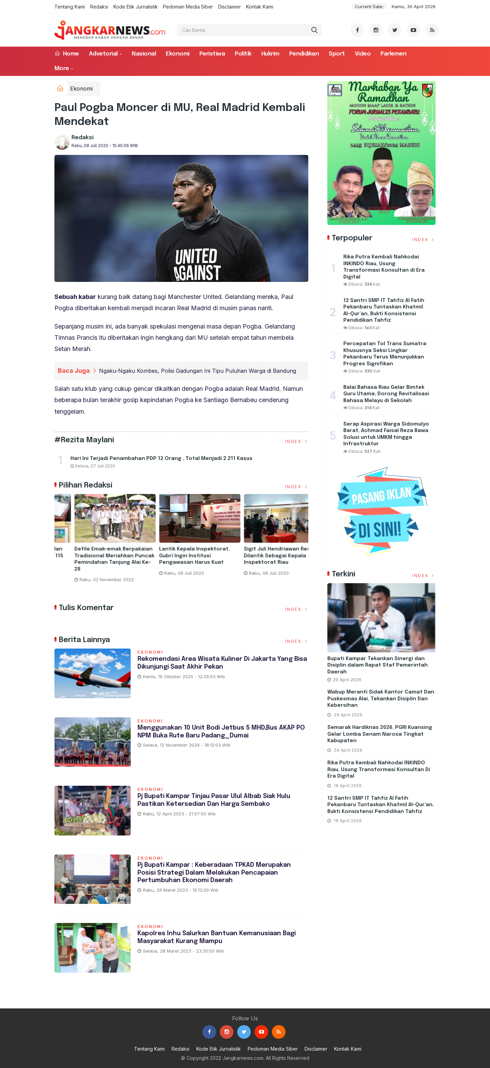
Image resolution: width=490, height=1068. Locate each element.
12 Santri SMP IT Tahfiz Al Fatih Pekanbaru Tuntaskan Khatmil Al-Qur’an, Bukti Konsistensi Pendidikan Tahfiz (380, 805)
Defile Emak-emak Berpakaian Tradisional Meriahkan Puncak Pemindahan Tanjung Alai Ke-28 (266, 559)
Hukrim (270, 54)
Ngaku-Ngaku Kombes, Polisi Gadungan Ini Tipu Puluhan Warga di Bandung (197, 370)
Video (363, 54)
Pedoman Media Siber (188, 7)
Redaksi (99, 7)
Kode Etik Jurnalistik (135, 7)
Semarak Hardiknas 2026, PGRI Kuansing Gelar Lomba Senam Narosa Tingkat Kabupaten (379, 734)
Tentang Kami (69, 7)
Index (297, 441)
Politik (243, 54)
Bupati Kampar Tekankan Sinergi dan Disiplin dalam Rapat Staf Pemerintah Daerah (377, 665)
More (61, 68)
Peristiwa (212, 54)
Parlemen (393, 54)
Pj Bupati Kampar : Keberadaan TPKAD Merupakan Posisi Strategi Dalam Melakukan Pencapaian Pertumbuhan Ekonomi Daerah (216, 873)
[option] (96, 544)
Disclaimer (229, 7)
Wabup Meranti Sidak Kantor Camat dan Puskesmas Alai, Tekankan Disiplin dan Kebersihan (380, 698)
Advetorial (103, 54)
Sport (337, 54)
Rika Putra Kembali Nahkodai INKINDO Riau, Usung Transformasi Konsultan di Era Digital (378, 769)
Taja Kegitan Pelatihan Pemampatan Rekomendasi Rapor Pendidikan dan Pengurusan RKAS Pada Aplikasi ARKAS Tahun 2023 (92, 562)
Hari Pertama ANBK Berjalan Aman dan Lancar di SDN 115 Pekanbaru (177, 555)
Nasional (144, 54)
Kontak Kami (259, 7)
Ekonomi (177, 54)
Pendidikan (304, 54)
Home (66, 53)
